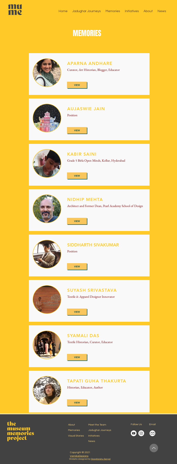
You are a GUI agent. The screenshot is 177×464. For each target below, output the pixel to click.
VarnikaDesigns (79, 456)
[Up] (154, 448)
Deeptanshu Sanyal (101, 459)
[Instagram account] (141, 433)
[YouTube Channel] (134, 433)
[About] (81, 424)
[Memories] (77, 430)
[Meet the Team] (101, 424)
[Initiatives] (98, 435)
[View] (77, 85)
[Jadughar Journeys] (101, 430)
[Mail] (152, 433)
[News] (101, 441)
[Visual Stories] (77, 435)
